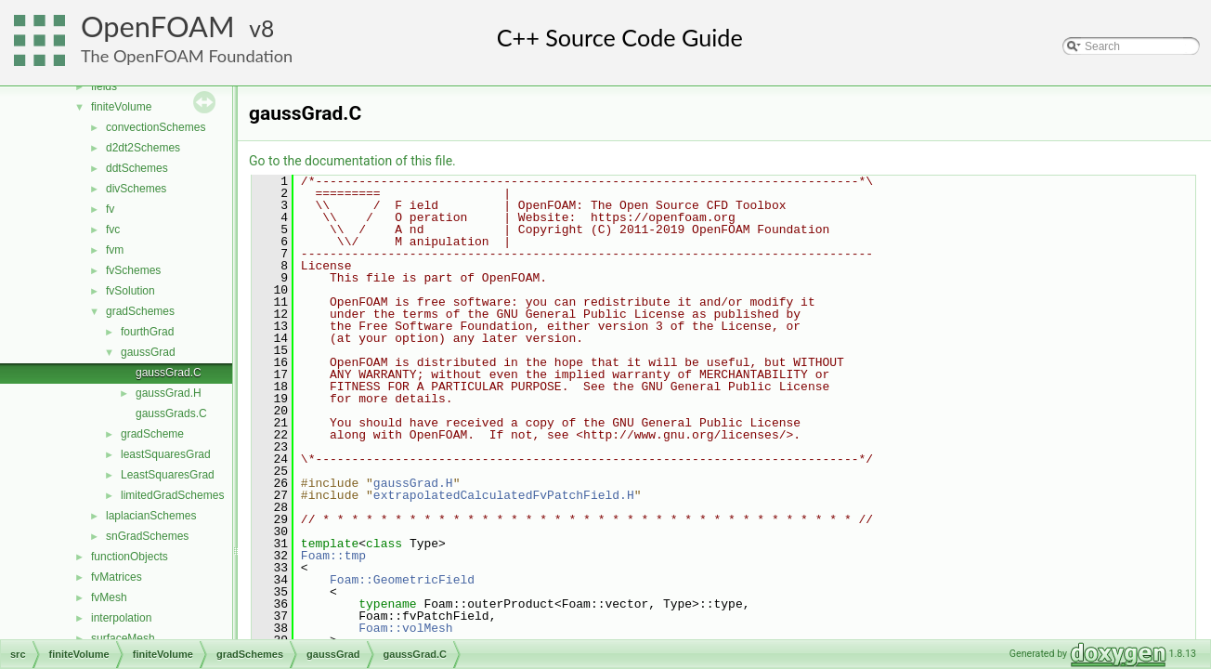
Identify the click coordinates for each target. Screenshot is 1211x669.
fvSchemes (133, 270)
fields (104, 86)
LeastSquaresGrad (168, 474)
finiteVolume (121, 106)
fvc (113, 229)
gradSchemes (140, 311)
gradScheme (152, 433)
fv (110, 209)
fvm (115, 249)
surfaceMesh (123, 638)
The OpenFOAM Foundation (187, 56)
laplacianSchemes (151, 515)
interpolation (121, 617)
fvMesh (109, 597)
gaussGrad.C (169, 372)
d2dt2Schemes (143, 147)
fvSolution (130, 290)
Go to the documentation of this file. (352, 160)
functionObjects (129, 556)
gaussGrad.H (169, 393)
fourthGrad (147, 331)
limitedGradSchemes (172, 495)
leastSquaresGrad (166, 454)
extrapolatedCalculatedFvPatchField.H (503, 495)
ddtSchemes (137, 168)
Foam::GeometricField (402, 579)
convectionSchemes (155, 127)
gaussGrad (148, 352)
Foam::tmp (333, 555)
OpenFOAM (158, 26)
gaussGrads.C (171, 413)
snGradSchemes (147, 536)
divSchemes (136, 188)
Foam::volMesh (405, 628)
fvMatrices (116, 577)
